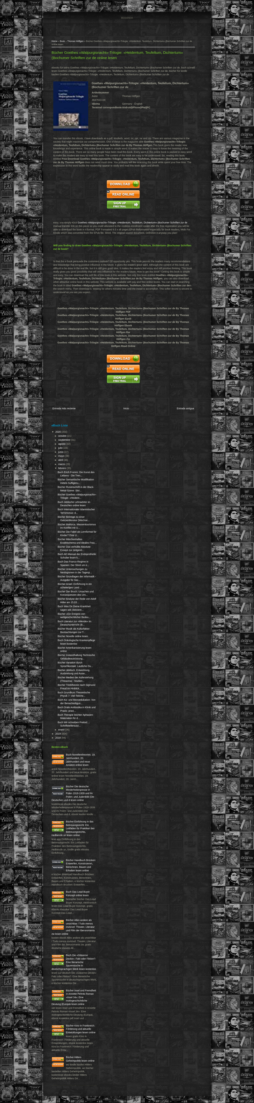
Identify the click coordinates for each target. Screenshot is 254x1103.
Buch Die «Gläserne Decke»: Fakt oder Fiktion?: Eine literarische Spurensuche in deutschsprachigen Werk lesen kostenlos (74, 962)
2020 (58, 431)
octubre (62, 435)
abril (60, 460)
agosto (62, 443)
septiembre (64, 439)
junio (61, 452)
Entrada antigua (185, 408)
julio (60, 448)
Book (62, 41)
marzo (62, 464)
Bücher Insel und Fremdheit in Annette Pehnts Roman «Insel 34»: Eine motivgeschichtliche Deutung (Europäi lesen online (74, 997)
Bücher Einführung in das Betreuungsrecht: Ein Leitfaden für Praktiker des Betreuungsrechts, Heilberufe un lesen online (73, 828)
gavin (127, 6)
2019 (58, 733)
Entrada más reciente (64, 408)
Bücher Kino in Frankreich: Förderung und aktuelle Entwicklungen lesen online (81, 1029)
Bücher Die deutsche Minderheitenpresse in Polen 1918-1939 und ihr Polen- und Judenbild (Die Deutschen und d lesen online (73, 793)
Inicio (126, 408)
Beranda (127, 17)
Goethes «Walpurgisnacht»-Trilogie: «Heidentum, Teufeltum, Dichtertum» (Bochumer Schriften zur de (132, 222)
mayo (61, 456)
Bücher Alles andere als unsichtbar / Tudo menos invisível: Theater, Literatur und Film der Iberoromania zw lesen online (73, 927)
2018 (58, 737)
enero (61, 729)
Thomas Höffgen (75, 41)
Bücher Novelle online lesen (73, 636)
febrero (62, 468)
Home (54, 41)
